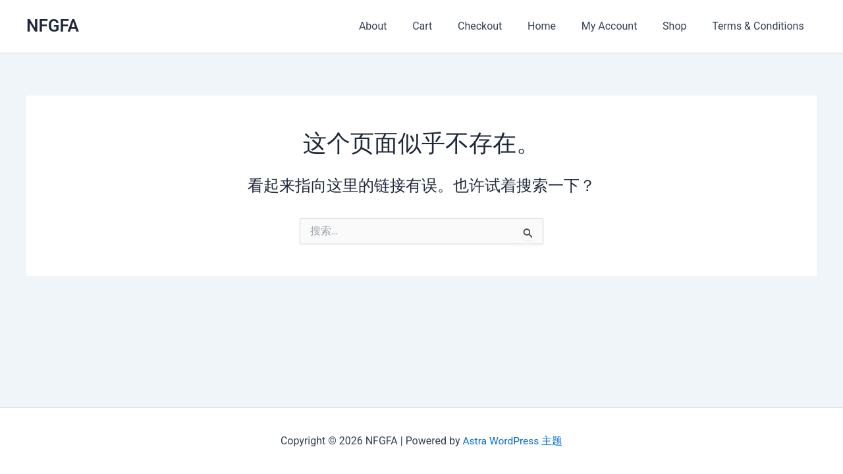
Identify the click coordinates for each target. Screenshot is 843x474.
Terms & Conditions (761, 26)
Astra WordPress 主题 (513, 440)
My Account (620, 26)
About (401, 26)
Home (557, 26)
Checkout (499, 26)
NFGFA (52, 26)
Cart (446, 26)
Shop (681, 26)
